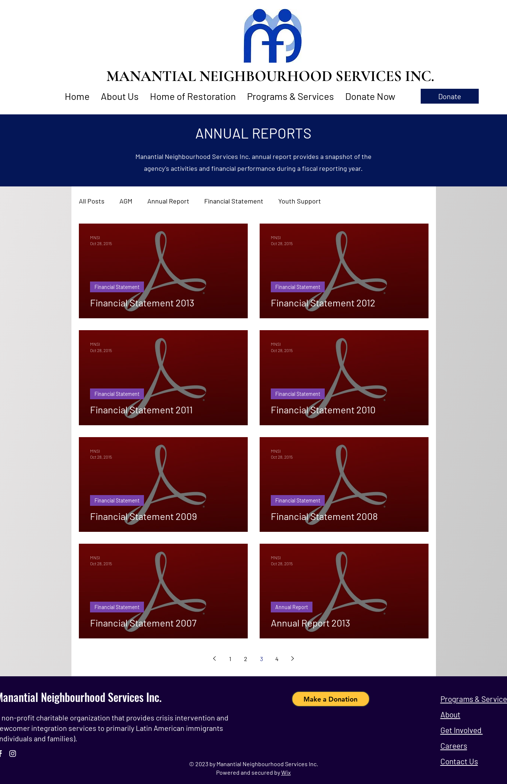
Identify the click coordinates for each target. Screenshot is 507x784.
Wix (286, 772)
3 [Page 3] (261, 658)
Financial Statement (233, 201)
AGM (125, 201)
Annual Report (168, 201)
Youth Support (299, 201)
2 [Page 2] (245, 658)
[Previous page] (214, 658)
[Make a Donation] (331, 699)
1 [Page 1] (230, 658)
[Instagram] (12, 753)
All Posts (92, 201)
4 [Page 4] (277, 658)
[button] (450, 96)
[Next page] (292, 658)
